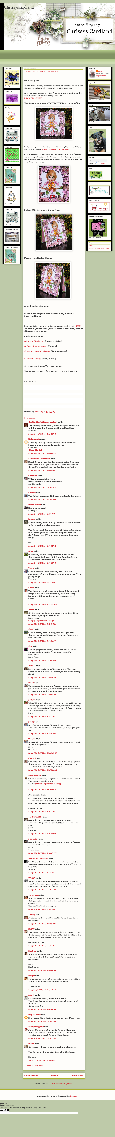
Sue (30, 646)
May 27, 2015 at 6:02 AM (42, 1021)
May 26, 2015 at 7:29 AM (42, 890)
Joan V (31, 666)
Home (54, 1075)
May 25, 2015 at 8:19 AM (41, 716)
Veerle (31, 568)
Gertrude (32, 475)
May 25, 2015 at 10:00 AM (43, 753)
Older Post (77, 1075)
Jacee (31, 610)
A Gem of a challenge (35, 346)
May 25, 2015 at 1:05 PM (42, 789)
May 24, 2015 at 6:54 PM (42, 434)
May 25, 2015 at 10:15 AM (42, 770)
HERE (78, 326)
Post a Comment (35, 1065)
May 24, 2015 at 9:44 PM (42, 546)
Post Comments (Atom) (61, 1084)
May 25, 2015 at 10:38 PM (42, 853)
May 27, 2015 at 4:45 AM (42, 1009)
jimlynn (32, 700)
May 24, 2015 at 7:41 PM (41, 470)
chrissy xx (33, 895)
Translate (100, 163)
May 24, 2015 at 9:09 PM (42, 499)
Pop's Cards (34, 1014)
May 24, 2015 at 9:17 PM (41, 514)
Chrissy (100, 71)
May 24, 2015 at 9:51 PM (41, 582)
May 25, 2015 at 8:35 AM (42, 733)
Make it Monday (32, 359)
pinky (31, 722)
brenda (31, 519)
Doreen (32, 492)
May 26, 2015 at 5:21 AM (42, 873)
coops (31, 975)
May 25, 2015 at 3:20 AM (42, 624)
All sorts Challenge (33, 341)
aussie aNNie (34, 775)
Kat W (31, 929)
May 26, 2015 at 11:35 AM (42, 924)
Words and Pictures (38, 858)
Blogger (74, 1096)
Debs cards (34, 439)
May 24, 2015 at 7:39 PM (42, 453)
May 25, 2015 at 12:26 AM (42, 604)
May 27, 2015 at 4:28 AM (42, 970)
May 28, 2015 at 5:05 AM (42, 1038)
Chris (31, 588)
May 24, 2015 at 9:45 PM (42, 563)
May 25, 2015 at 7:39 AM (42, 694)
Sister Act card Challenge (37, 351)
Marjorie (32, 839)
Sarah (31, 629)
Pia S (31, 683)
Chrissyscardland (19, 7)
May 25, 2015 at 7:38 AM (42, 677)
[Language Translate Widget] (98, 161)
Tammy (31, 914)
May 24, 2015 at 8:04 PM (42, 487)
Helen (31, 1043)
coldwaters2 (34, 817)
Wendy (31, 739)
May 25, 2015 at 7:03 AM (42, 660)
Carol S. (32, 758)
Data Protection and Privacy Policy (99, 248)
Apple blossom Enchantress (55, 149)
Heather (32, 951)
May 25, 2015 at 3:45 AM (42, 641)
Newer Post (31, 1075)
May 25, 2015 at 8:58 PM (42, 834)
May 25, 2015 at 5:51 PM (41, 812)
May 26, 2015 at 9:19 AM (42, 909)
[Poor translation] (6, 1110)
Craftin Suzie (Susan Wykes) (42, 422)
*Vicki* (31, 878)
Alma (30, 551)
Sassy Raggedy (36, 1026)
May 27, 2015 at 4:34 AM (42, 990)
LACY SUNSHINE (33, 98)
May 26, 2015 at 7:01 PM (41, 946)
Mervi (31, 995)
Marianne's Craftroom (39, 458)
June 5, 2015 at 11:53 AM (41, 1060)
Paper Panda (34, 504)
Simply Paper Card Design (41, 620)
